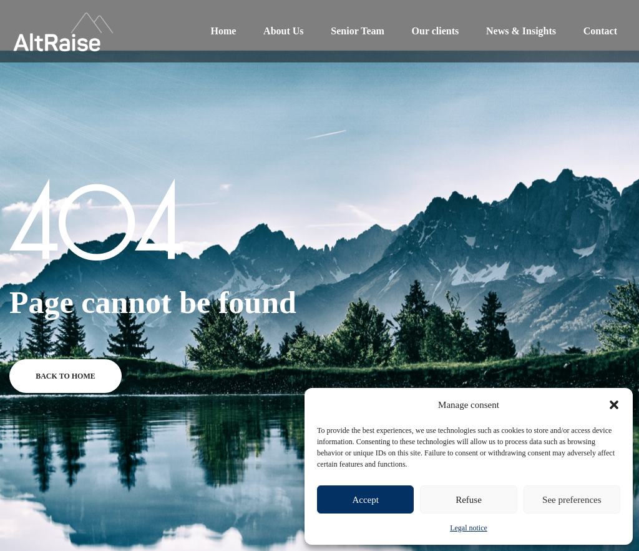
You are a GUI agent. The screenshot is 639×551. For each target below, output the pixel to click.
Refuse (469, 500)
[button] (614, 405)
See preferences (572, 500)
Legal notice (468, 528)
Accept (365, 500)
